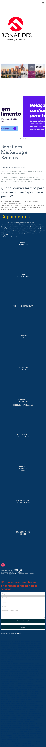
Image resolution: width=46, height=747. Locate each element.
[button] (21, 138)
